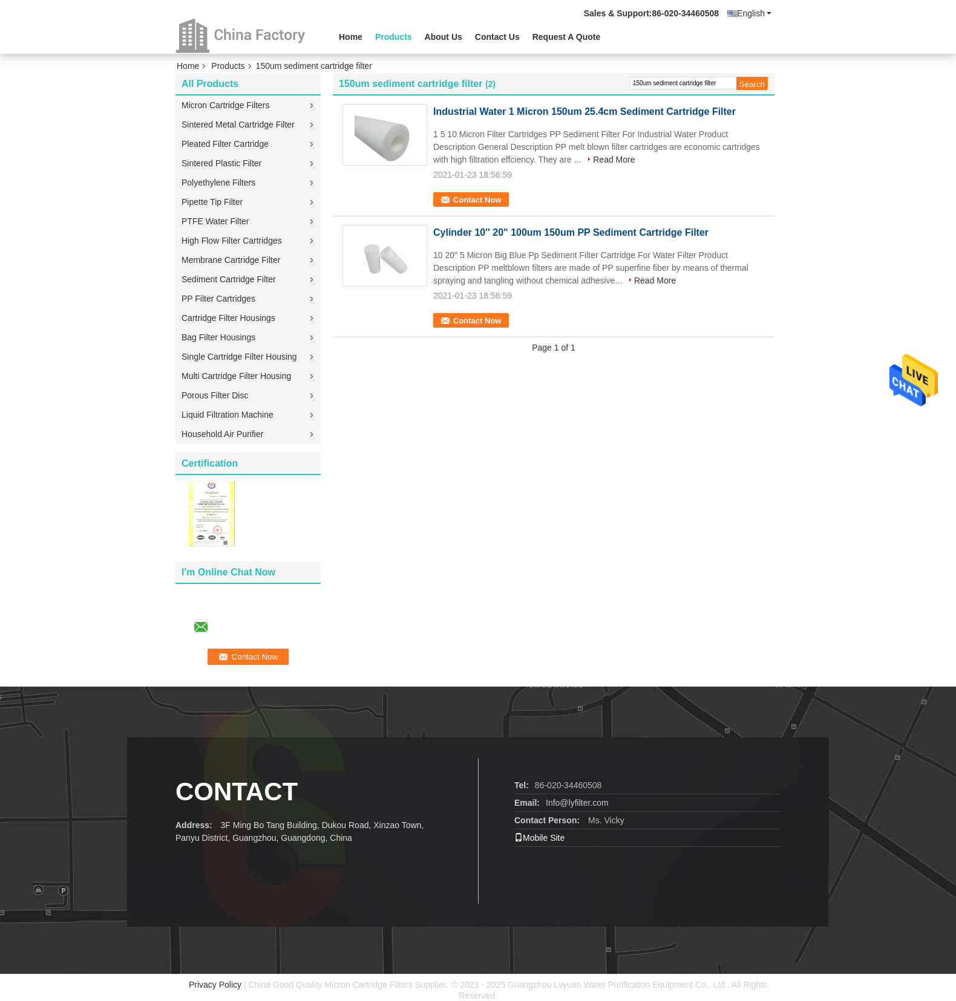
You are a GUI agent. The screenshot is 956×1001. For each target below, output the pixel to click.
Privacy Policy (215, 985)
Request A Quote (566, 37)
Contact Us (497, 37)
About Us (443, 37)
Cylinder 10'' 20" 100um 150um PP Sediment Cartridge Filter (571, 232)
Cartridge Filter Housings (228, 318)
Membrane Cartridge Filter (231, 260)
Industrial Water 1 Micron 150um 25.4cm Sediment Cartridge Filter (584, 111)
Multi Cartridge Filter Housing (236, 376)
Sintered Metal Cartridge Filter (238, 124)
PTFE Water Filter (215, 221)
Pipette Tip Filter (212, 202)
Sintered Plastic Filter (221, 163)
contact (236, 791)
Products (393, 37)
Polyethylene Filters (218, 182)
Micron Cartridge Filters (225, 105)
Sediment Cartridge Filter (229, 279)
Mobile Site (539, 838)
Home (350, 37)
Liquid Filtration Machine (227, 415)
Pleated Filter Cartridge (225, 144)
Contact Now (477, 199)
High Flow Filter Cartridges (232, 240)
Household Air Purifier (222, 434)
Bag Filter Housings (218, 337)
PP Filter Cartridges (218, 298)
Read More (614, 159)
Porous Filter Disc (215, 395)
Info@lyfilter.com (577, 803)
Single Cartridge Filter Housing (239, 356)
